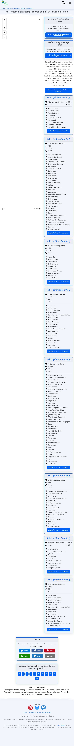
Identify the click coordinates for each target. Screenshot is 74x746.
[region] (22, 114)
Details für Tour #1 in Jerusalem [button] (58, 131)
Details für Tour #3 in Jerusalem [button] (58, 281)
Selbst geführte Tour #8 (57, 580)
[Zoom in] (4, 20)
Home (3, 8)
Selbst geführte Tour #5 (57, 359)
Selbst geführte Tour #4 (57, 290)
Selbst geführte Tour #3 (57, 241)
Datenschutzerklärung (43, 712)
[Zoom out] (4, 24)
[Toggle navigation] (69, 3)
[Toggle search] (63, 3)
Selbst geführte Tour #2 (57, 139)
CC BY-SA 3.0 (60, 725)
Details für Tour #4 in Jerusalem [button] (58, 351)
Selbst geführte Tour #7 (57, 538)
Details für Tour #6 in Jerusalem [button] (58, 530)
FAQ (25, 712)
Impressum (31, 712)
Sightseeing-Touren (13, 8)
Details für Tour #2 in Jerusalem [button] (58, 233)
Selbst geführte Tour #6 (57, 475)
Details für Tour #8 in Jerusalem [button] (58, 629)
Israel (23, 8)
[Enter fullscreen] (4, 37)
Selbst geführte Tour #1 (57, 97)
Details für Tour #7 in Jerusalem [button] (58, 571)
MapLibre (35, 208)
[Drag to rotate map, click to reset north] (4, 28)
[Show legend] (39, 20)
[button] (24, 650)
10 (37, 678)
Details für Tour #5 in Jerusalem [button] (58, 467)
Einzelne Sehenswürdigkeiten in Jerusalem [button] (58, 90)
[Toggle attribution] (39, 209)
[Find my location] (4, 32)
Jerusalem (29, 8)
